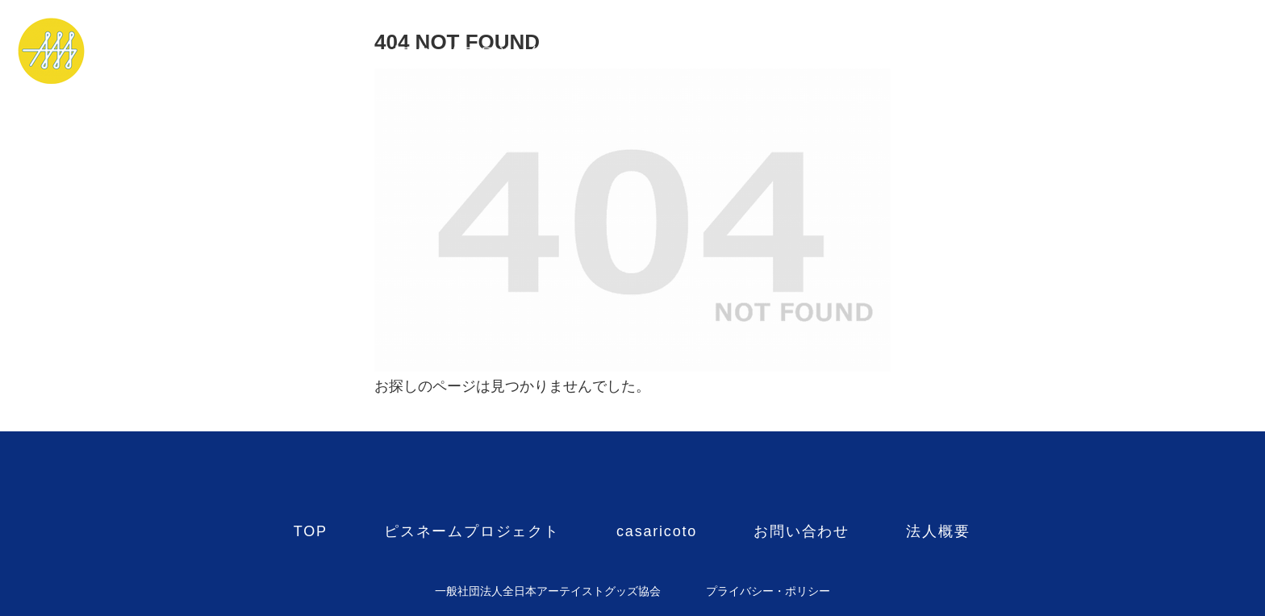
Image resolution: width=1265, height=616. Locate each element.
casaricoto (656, 52)
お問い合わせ (802, 52)
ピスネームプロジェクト (472, 52)
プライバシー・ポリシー (768, 591)
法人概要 (938, 52)
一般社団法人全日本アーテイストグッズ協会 (548, 591)
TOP (311, 52)
